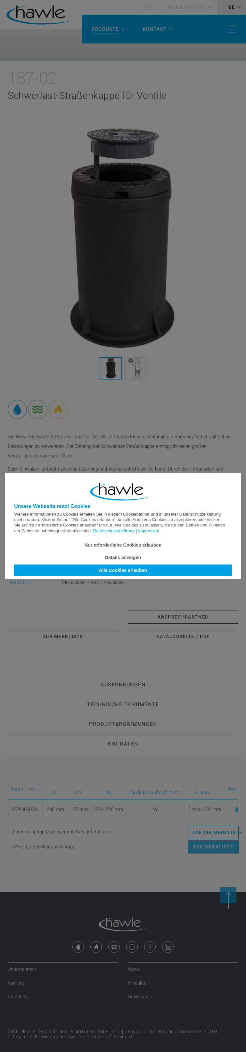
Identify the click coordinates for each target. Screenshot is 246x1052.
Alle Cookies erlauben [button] (123, 570)
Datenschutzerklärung (114, 530)
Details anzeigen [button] (123, 557)
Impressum (148, 530)
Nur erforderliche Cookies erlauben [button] (123, 545)
